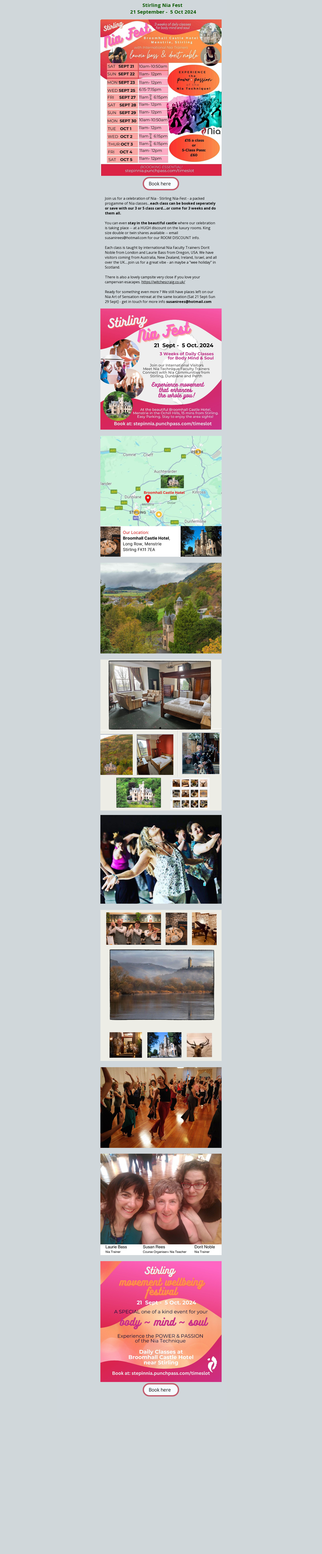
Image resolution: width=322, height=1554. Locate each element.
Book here (161, 184)
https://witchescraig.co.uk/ (163, 281)
